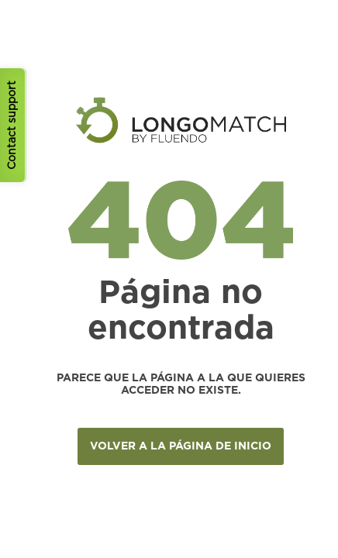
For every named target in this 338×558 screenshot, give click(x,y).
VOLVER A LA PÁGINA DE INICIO (180, 446)
